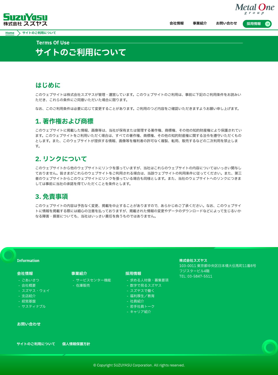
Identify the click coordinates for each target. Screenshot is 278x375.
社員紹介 (137, 301)
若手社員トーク (142, 306)
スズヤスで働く (142, 291)
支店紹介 (29, 296)
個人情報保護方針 (76, 344)
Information (28, 261)
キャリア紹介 (140, 312)
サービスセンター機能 (93, 280)
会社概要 (29, 285)
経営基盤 (29, 301)
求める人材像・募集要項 (149, 280)
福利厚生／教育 (142, 296)
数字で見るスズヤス (146, 285)
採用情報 (133, 274)
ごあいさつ (30, 280)
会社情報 (25, 274)
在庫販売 (83, 285)
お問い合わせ (29, 324)
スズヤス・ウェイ (36, 291)
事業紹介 (79, 274)
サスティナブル (34, 306)
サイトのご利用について (36, 344)
